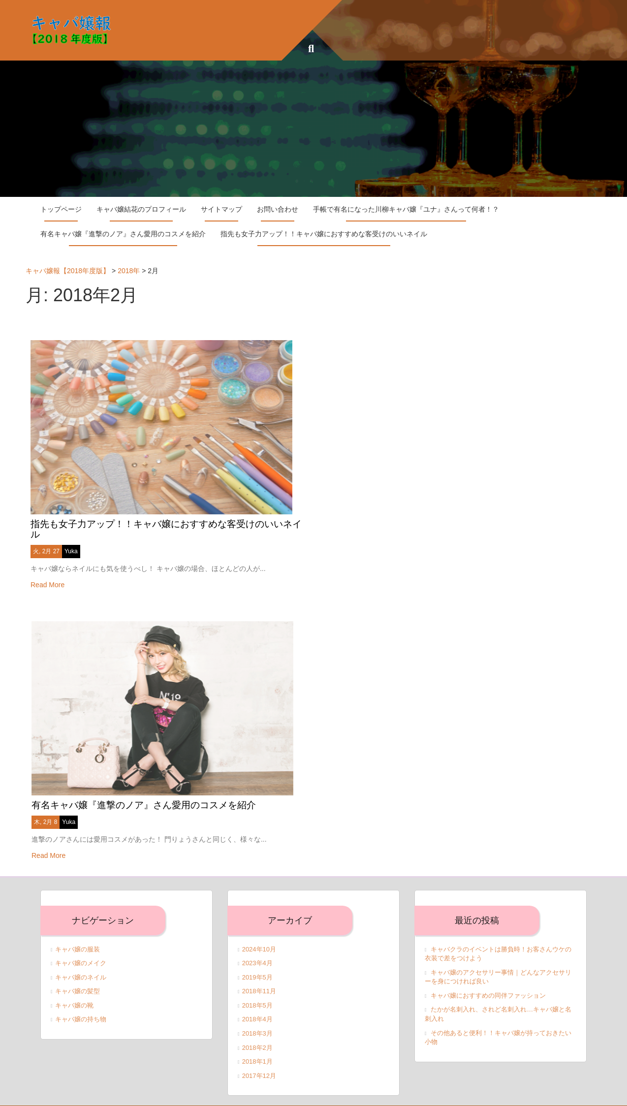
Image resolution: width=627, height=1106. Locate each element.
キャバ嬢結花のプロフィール (141, 209)
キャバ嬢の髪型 (77, 976)
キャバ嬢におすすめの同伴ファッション (488, 981)
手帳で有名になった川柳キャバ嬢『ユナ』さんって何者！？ (406, 209)
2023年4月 (257, 948)
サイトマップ (221, 209)
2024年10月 (259, 935)
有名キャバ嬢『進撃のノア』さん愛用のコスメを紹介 (123, 234)
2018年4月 (257, 1005)
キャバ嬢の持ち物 (80, 1005)
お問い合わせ (277, 209)
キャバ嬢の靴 (74, 991)
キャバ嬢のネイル (80, 963)
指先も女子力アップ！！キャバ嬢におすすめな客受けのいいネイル (323, 234)
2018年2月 (257, 1033)
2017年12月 (259, 1061)
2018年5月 (257, 991)
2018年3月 (257, 1019)
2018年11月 (259, 976)
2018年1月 (257, 1047)
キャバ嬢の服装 (77, 935)
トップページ (61, 209)
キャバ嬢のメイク (80, 948)
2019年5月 (257, 963)
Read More (47, 577)
